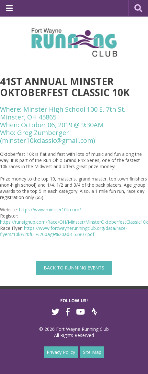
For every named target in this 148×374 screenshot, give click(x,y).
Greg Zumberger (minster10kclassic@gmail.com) (47, 136)
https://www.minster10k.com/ (50, 209)
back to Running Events (74, 268)
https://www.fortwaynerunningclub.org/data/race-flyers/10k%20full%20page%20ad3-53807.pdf (63, 231)
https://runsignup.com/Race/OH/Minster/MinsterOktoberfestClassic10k (74, 222)
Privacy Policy (61, 352)
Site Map (92, 352)
